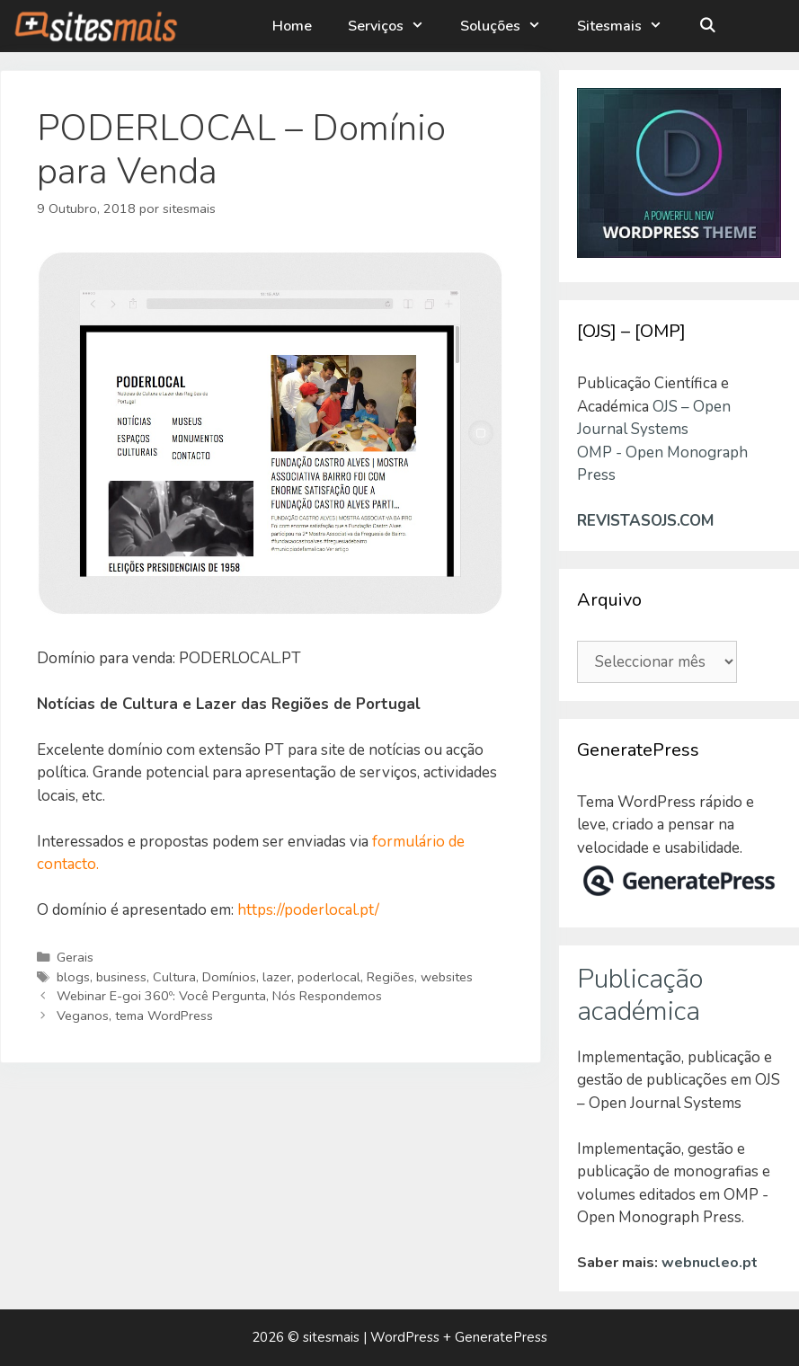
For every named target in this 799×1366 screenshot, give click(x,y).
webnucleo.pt (709, 1263)
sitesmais (331, 1337)
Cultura (174, 977)
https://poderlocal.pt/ (308, 910)
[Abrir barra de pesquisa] (706, 26)
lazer (276, 977)
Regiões (390, 977)
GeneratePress (501, 1337)
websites (447, 977)
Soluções (509, 26)
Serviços (395, 26)
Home (292, 26)
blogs (73, 977)
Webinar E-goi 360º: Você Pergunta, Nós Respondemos (219, 996)
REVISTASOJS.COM (645, 520)
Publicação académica (640, 995)
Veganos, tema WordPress (135, 1015)
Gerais (75, 957)
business (121, 977)
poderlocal (328, 977)
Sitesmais (628, 26)
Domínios (229, 977)
